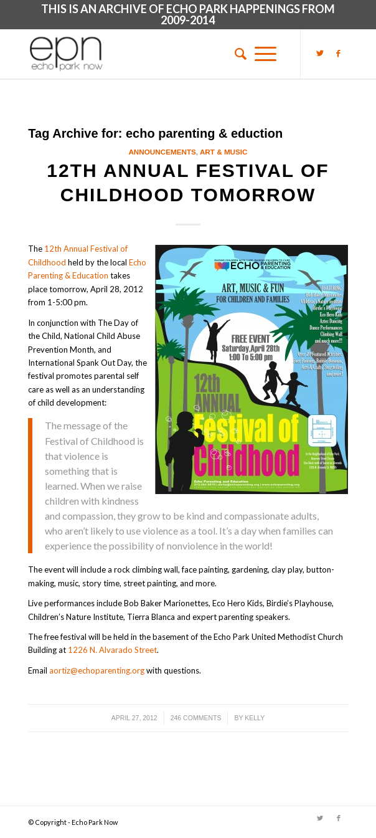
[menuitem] (237, 54)
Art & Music (224, 152)
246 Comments (196, 717)
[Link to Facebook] (338, 53)
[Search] (237, 54)
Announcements (161, 152)
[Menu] (265, 54)
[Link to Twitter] (320, 53)
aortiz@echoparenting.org (96, 670)
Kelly (255, 717)
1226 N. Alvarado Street (112, 650)
